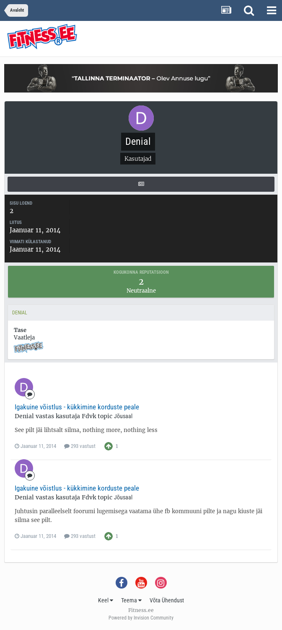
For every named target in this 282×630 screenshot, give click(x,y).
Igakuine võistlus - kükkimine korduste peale (77, 407)
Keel (105, 600)
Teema (131, 600)
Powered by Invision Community (141, 618)
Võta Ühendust (167, 600)
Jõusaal (123, 416)
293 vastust (80, 446)
